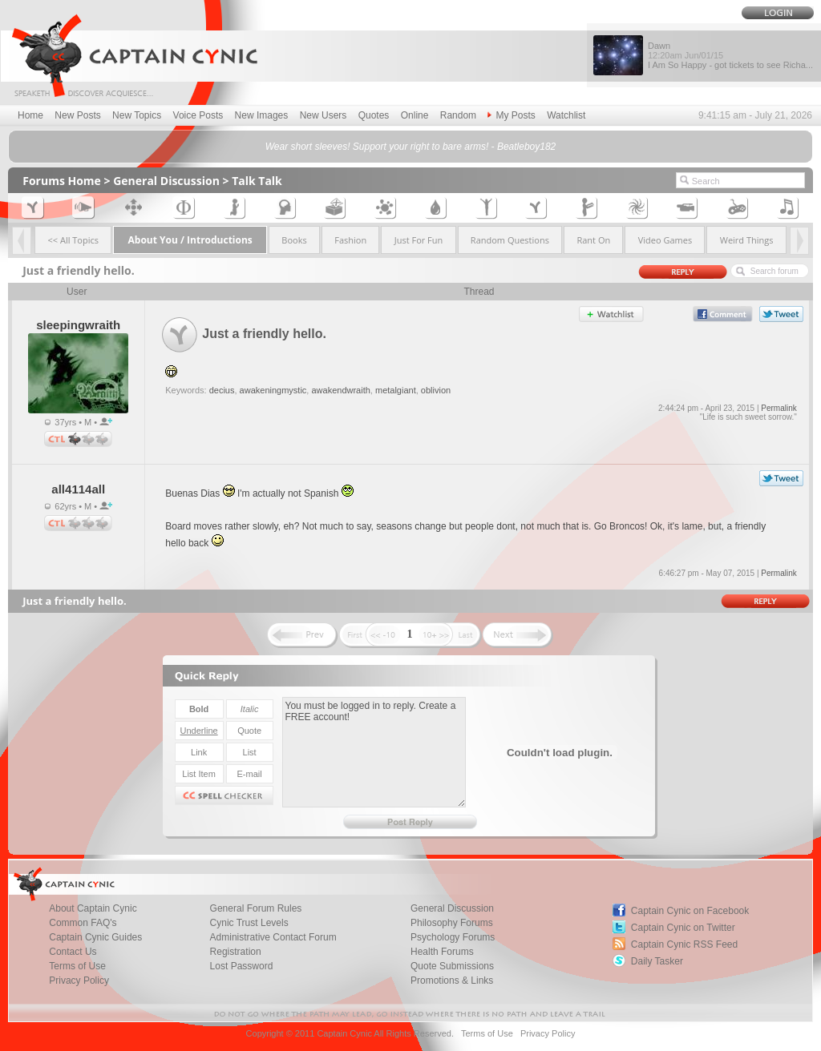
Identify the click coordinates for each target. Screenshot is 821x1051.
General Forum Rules (256, 908)
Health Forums (442, 951)
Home (30, 115)
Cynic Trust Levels (249, 922)
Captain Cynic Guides (95, 937)
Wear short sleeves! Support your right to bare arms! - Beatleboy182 (410, 146)
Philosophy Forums (451, 922)
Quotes (374, 115)
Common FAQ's (82, 922)
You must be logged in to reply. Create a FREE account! (374, 752)
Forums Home (61, 180)
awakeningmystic (273, 390)
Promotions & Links (451, 980)
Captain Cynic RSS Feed (684, 944)
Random (458, 115)
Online (415, 115)
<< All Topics (73, 240)
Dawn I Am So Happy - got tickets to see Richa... (730, 55)
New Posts (77, 115)
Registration (235, 951)
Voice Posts (198, 115)
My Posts (511, 115)
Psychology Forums (452, 937)
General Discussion (166, 180)
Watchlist (566, 115)
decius (222, 390)
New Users (323, 115)
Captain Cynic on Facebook (690, 910)
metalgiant (395, 390)
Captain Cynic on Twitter (683, 927)
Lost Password (241, 966)
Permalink (778, 408)
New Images (262, 115)
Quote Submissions (452, 966)
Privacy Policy (79, 980)
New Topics (136, 115)
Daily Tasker (657, 961)
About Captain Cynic (92, 908)
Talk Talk (257, 180)
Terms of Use (77, 966)
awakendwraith (340, 390)
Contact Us (72, 951)
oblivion (436, 390)
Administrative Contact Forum (273, 937)
